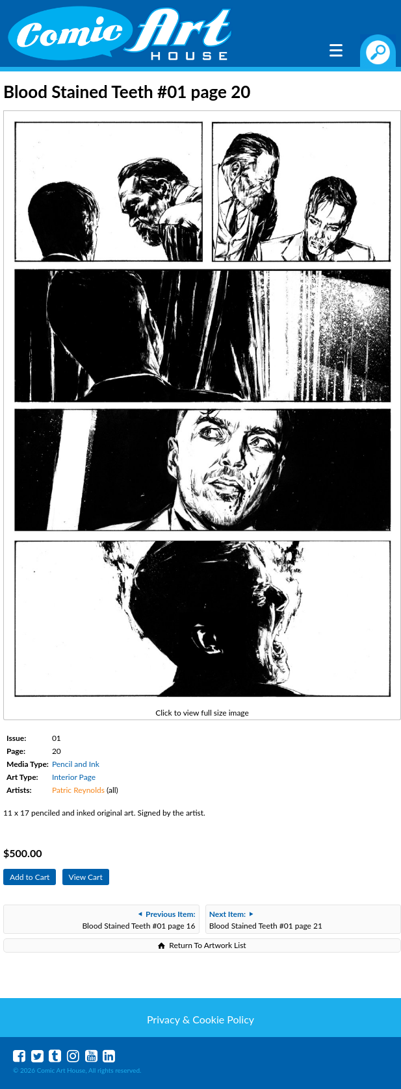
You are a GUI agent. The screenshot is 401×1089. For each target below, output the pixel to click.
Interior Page (74, 777)
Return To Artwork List (207, 945)
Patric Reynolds (78, 790)
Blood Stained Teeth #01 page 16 (138, 920)
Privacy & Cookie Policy (200, 1019)
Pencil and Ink (75, 764)
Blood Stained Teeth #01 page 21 (265, 920)
